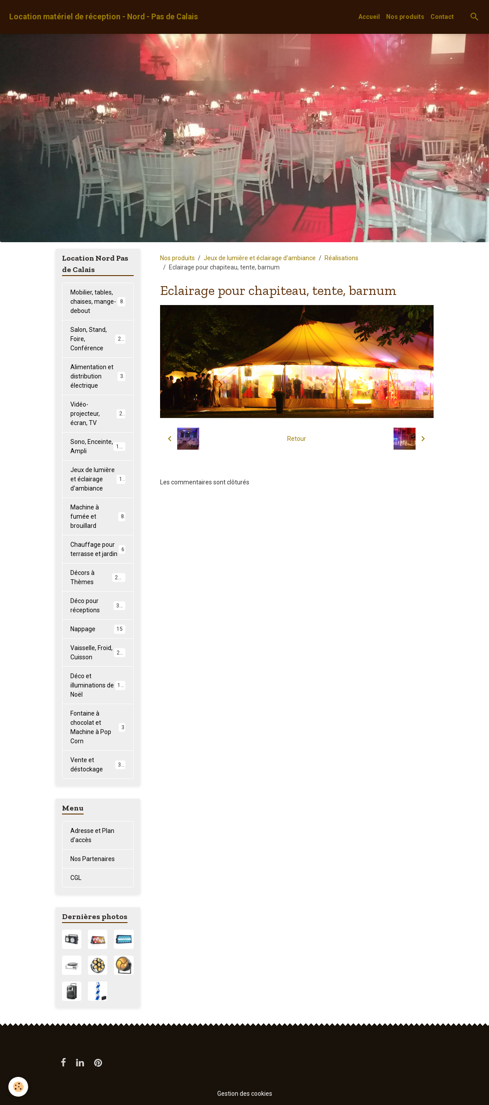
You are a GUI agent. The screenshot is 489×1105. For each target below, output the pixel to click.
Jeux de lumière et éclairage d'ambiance (260, 258)
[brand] (103, 17)
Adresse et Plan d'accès (92, 835)
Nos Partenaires (92, 858)
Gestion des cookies (244, 1093)
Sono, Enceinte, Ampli (97, 446)
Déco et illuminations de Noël (98, 685)
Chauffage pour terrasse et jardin (97, 549)
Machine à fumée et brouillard (97, 516)
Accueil (369, 16)
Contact (442, 16)
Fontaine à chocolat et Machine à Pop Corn (97, 727)
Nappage (97, 629)
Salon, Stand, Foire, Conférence (99, 339)
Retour (296, 438)
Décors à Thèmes (97, 577)
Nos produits (405, 16)
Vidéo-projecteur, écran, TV (97, 413)
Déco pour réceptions (97, 605)
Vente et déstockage (97, 764)
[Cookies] (19, 1087)
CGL (75, 877)
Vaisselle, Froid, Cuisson (98, 652)
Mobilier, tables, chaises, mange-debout (98, 301)
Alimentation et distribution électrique (98, 376)
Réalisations (341, 258)
